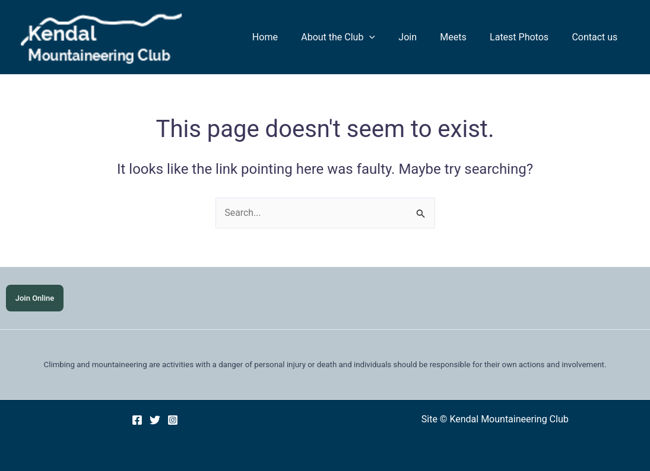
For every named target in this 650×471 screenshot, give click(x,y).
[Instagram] (172, 420)
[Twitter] (155, 420)
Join (423, 37)
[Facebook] (137, 420)
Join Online (34, 298)
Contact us (597, 37)
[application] (389, 37)
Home (289, 37)
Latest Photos (525, 37)
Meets (464, 37)
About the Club (358, 37)
